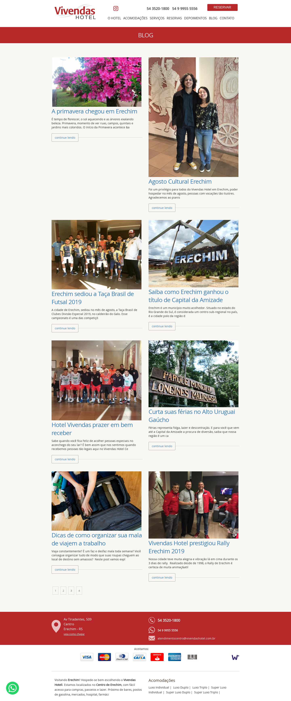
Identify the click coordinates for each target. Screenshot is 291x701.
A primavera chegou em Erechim (94, 111)
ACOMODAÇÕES (135, 18)
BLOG (213, 18)
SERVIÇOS (157, 18)
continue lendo (65, 137)
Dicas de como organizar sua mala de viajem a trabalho (97, 539)
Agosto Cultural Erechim (180, 181)
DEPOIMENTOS (195, 18)
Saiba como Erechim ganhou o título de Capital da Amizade (188, 296)
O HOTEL (114, 18)
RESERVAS (174, 18)
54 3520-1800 (158, 8)
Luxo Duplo (180, 687)
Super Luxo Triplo (206, 692)
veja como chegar (74, 634)
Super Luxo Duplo (178, 692)
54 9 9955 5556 (183, 8)
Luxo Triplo (199, 687)
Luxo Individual (159, 687)
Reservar (222, 7)
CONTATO (227, 18)
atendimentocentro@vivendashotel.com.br (186, 638)
